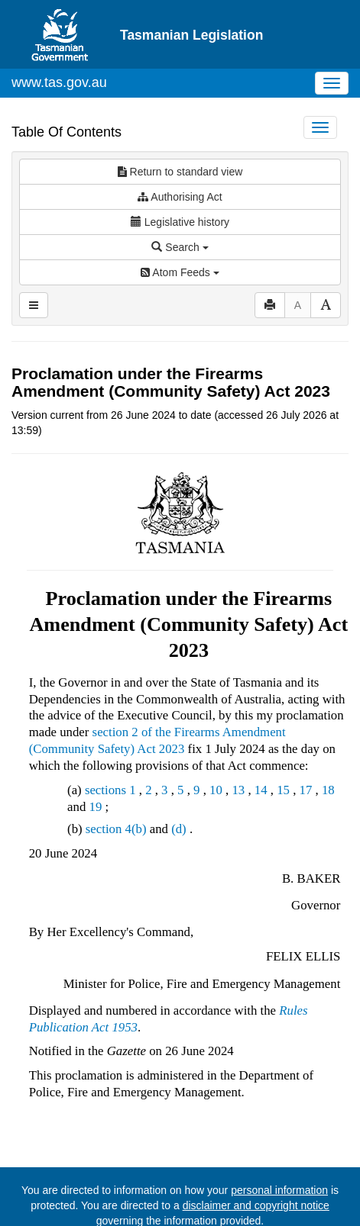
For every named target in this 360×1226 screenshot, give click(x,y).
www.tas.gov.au (59, 39)
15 (283, 746)
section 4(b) (116, 785)
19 (95, 763)
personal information (279, 1147)
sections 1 (110, 746)
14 (261, 746)
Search (179, 204)
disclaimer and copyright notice (256, 1162)
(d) (178, 785)
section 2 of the (133, 688)
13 (238, 746)
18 (328, 746)
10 (215, 746)
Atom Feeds (180, 229)
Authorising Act (180, 153)
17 (306, 746)
